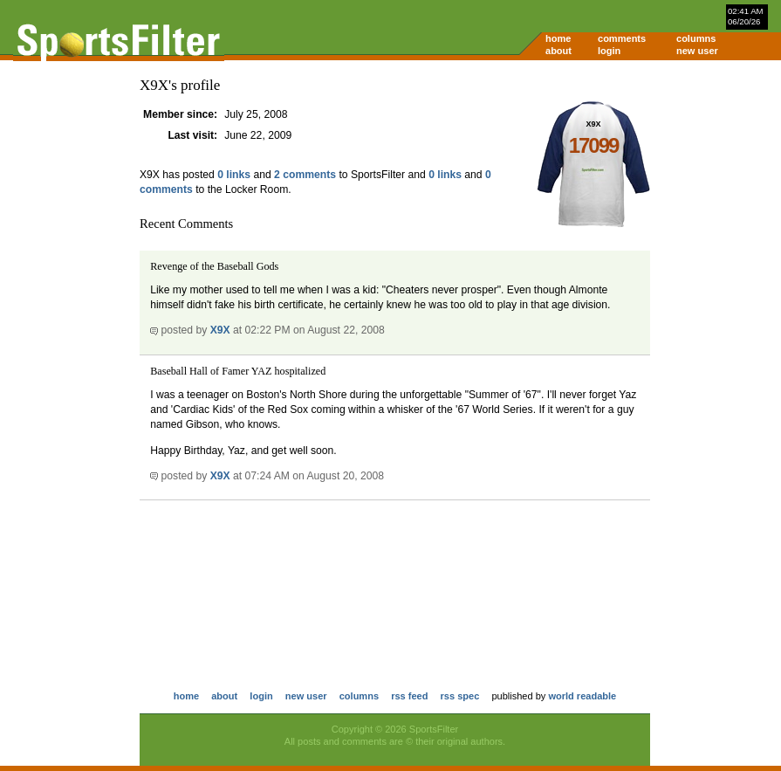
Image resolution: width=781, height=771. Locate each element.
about (558, 50)
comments (622, 38)
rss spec (460, 696)
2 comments (305, 175)
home (558, 38)
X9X (220, 330)
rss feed (409, 696)
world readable (582, 696)
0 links (233, 175)
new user (697, 50)
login (609, 50)
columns (696, 38)
